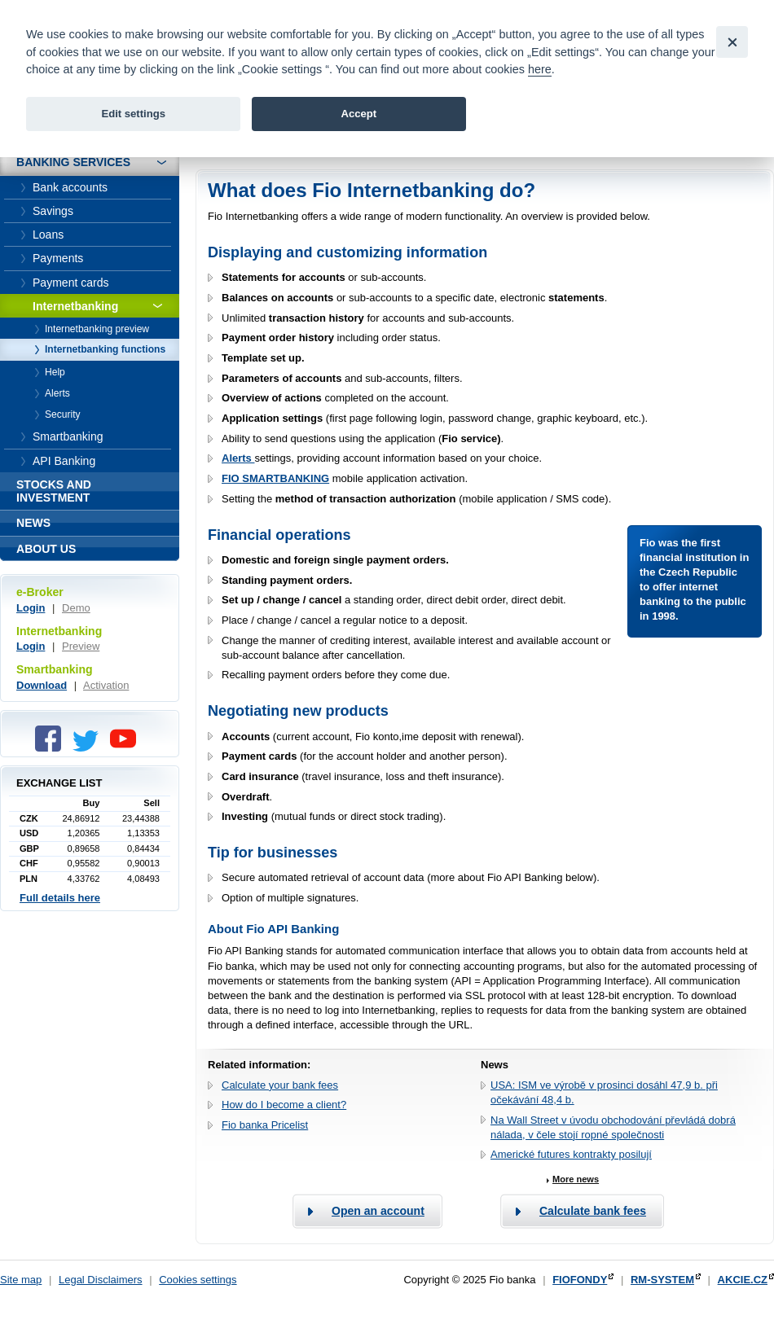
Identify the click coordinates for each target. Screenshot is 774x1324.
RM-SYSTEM (662, 1280)
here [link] (540, 69)
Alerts (238, 458)
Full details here (60, 898)
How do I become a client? (284, 1104)
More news (575, 1179)
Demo (76, 608)
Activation (106, 685)
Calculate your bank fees (280, 1085)
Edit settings (133, 113)
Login (30, 608)
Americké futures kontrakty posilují (571, 1154)
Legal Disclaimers (101, 1280)
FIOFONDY (579, 1280)
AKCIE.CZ (742, 1280)
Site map (21, 1280)
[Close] (732, 42)
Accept (358, 113)
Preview (80, 646)
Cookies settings (197, 1280)
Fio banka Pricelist (265, 1125)
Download (41, 685)
